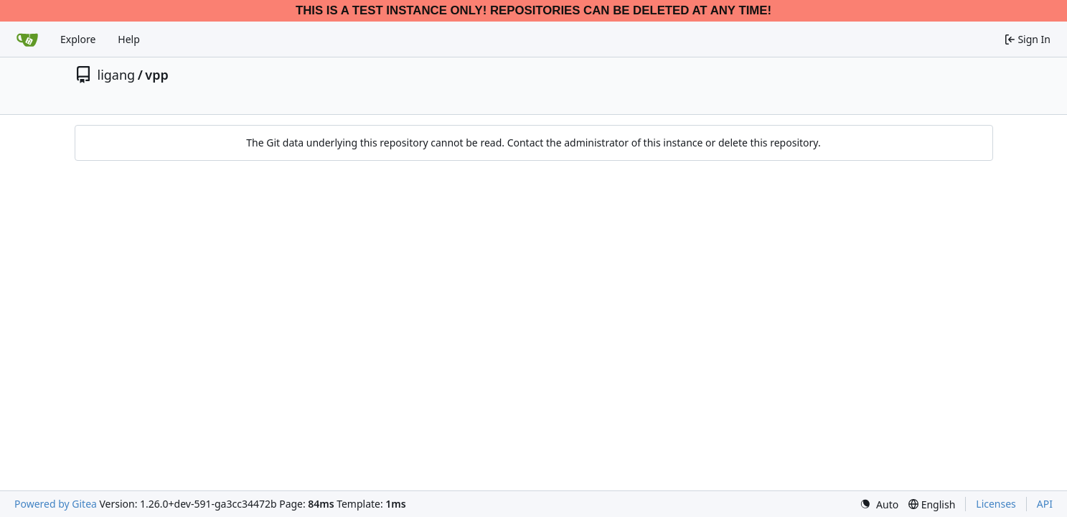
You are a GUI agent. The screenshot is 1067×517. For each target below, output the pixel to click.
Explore (77, 39)
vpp (156, 74)
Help (129, 39)
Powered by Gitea (55, 504)
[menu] (879, 504)
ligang (117, 74)
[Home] (27, 39)
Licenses (996, 504)
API (1045, 504)
